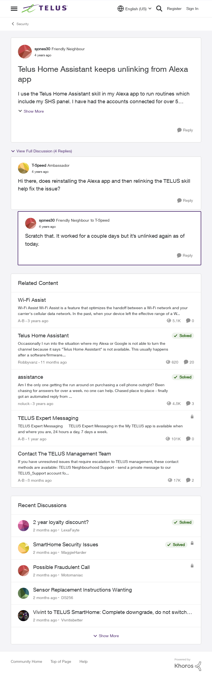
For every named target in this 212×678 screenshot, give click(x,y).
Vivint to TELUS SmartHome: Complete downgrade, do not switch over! (110, 612)
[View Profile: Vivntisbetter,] (23, 615)
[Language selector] (134, 8)
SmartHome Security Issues (65, 544)
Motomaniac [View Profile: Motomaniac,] (72, 575)
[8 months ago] (39, 480)
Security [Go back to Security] (20, 24)
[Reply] (185, 130)
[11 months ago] (53, 362)
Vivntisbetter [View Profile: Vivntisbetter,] (72, 620)
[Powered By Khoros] (188, 664)
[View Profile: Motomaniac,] (23, 570)
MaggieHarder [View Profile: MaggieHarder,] (73, 552)
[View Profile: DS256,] (23, 593)
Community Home (26, 661)
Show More (31, 111)
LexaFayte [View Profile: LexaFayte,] (70, 529)
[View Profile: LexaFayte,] (23, 525)
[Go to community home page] (45, 8)
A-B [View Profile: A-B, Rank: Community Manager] (21, 320)
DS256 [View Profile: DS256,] (67, 597)
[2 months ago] (45, 530)
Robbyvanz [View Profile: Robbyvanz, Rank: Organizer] (28, 362)
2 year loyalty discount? (61, 522)
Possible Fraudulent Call (61, 567)
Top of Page (61, 661)
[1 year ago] (36, 439)
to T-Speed (100, 220)
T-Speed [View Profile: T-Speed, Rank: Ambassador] (39, 165)
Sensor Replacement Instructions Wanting (82, 590)
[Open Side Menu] (14, 8)
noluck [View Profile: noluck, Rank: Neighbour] (24, 403)
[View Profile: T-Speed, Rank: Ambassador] (23, 168)
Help (84, 661)
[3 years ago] (37, 321)
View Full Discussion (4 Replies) (41, 151)
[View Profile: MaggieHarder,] (23, 547)
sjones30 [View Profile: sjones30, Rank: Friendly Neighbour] (42, 48)
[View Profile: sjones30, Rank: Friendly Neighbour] (25, 52)
